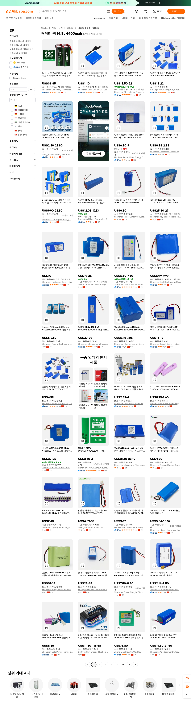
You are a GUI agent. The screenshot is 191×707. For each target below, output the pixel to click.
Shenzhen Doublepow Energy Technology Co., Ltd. (57, 219)
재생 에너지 (57, 28)
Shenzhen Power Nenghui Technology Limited (129, 592)
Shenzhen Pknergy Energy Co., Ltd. (129, 344)
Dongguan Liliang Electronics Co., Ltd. (93, 219)
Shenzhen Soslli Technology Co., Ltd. (165, 282)
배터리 (70, 28)
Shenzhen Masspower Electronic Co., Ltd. (129, 465)
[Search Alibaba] (73, 11)
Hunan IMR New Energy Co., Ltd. (93, 468)
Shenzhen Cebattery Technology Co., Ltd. (57, 90)
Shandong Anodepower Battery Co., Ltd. (165, 652)
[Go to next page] (135, 664)
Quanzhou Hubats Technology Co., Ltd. (93, 284)
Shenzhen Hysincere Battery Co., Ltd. (57, 282)
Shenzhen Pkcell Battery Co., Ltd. (129, 217)
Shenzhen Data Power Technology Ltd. (129, 284)
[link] (187, 679)
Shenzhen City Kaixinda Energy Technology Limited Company (129, 92)
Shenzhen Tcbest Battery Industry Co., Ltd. (165, 344)
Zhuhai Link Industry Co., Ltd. (127, 652)
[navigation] (22, 346)
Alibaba (44, 28)
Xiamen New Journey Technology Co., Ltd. (165, 589)
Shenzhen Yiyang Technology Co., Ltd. (57, 527)
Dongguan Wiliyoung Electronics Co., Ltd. (57, 154)
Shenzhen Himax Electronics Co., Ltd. (165, 530)
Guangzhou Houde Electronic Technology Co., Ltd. (93, 527)
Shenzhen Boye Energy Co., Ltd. (92, 90)
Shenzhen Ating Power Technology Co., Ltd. (57, 589)
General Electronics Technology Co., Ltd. (165, 403)
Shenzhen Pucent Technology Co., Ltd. (57, 344)
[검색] (118, 11)
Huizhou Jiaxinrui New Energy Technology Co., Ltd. (129, 157)
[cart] (146, 12)
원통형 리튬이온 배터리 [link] (88, 28)
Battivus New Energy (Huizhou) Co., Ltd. (93, 652)
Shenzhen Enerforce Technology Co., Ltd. (165, 151)
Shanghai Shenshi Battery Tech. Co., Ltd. (93, 589)
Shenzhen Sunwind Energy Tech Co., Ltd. (165, 465)
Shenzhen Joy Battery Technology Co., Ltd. (165, 217)
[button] (108, 11)
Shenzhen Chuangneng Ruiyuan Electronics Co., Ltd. (93, 344)
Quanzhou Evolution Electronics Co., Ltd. (57, 467)
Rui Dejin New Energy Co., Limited (165, 90)
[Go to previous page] (88, 664)
